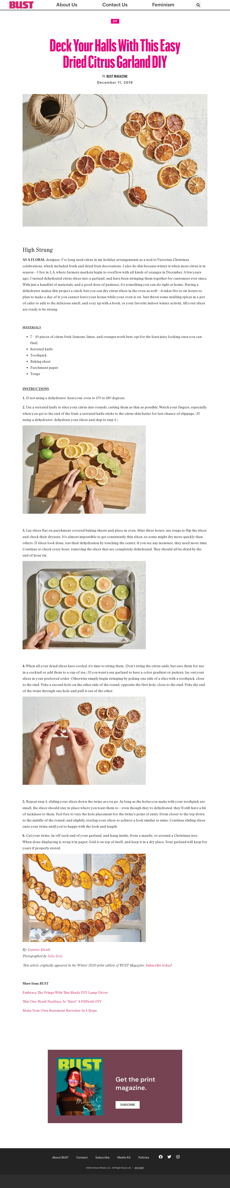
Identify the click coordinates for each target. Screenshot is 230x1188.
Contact (82, 1157)
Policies (143, 1157)
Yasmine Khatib (38, 950)
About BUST (60, 1157)
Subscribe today (158, 965)
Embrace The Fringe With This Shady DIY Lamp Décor (65, 992)
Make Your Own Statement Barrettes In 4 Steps (60, 1010)
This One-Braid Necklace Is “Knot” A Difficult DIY (62, 1001)
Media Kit (124, 1157)
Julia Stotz (55, 956)
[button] (198, 5)
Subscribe (102, 1157)
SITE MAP (139, 1168)
